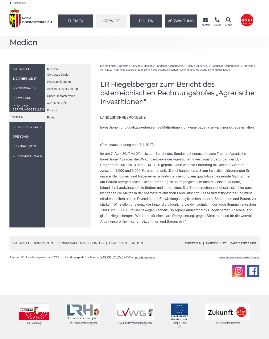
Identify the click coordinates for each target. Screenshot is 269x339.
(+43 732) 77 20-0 (111, 257)
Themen (75, 21)
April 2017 (202, 65)
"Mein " (57, 103)
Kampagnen (43, 243)
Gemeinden (118, 243)
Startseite (122, 65)
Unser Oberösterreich (61, 96)
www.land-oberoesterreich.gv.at (239, 257)
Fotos (50, 117)
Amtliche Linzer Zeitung (62, 89)
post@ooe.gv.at (145, 257)
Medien (52, 69)
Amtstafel (21, 243)
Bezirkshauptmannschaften (80, 243)
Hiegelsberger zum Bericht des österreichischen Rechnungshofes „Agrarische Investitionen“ (173, 69)
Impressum (188, 243)
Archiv (189, 65)
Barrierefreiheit (242, 243)
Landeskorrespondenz (169, 65)
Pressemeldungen (59, 81)
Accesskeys (18, 2)
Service (111, 21)
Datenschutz (212, 243)
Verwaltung (180, 21)
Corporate (58, 74)
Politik (146, 21)
